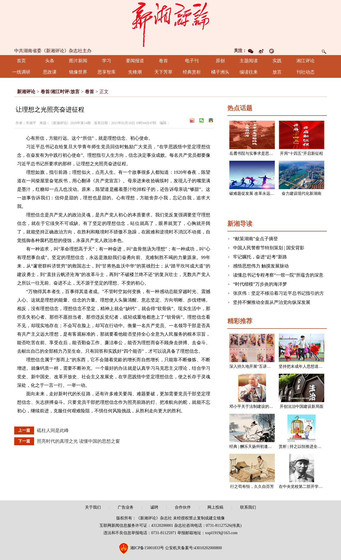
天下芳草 (163, 72)
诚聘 (154, 507)
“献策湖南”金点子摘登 (255, 238)
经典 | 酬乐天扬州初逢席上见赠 (256, 446)
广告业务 (126, 507)
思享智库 (106, 72)
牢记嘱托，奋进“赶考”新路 (260, 256)
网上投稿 (215, 507)
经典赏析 (192, 72)
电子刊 (192, 60)
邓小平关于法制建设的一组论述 (257, 406)
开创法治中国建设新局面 (301, 406)
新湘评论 (26, 91)
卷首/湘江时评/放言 (60, 91)
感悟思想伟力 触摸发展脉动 (261, 266)
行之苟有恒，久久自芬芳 (252, 486)
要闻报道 (135, 60)
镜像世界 (78, 72)
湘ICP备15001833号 (147, 548)
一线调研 (21, 72)
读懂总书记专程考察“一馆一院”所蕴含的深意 (278, 275)
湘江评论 (305, 60)
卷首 (163, 60)
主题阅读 (249, 60)
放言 (277, 72)
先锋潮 (135, 72)
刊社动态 (305, 72)
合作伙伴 (183, 507)
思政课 (50, 72)
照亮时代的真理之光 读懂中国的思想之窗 (78, 441)
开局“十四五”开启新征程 (301, 153)
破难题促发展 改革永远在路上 (255, 193)
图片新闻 (78, 60)
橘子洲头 (220, 72)
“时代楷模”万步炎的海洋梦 (260, 284)
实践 (277, 60)
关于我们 (93, 507)
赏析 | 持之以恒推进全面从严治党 (308, 446)
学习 (106, 60)
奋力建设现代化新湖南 (301, 193)
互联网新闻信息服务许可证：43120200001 (136, 525)
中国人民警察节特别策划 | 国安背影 (268, 247)
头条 (49, 60)
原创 (220, 60)
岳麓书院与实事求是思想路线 (255, 153)
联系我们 (248, 507)
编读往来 (249, 72)
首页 (21, 60)
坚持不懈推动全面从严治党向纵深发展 (271, 302)
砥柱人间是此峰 (53, 430)
